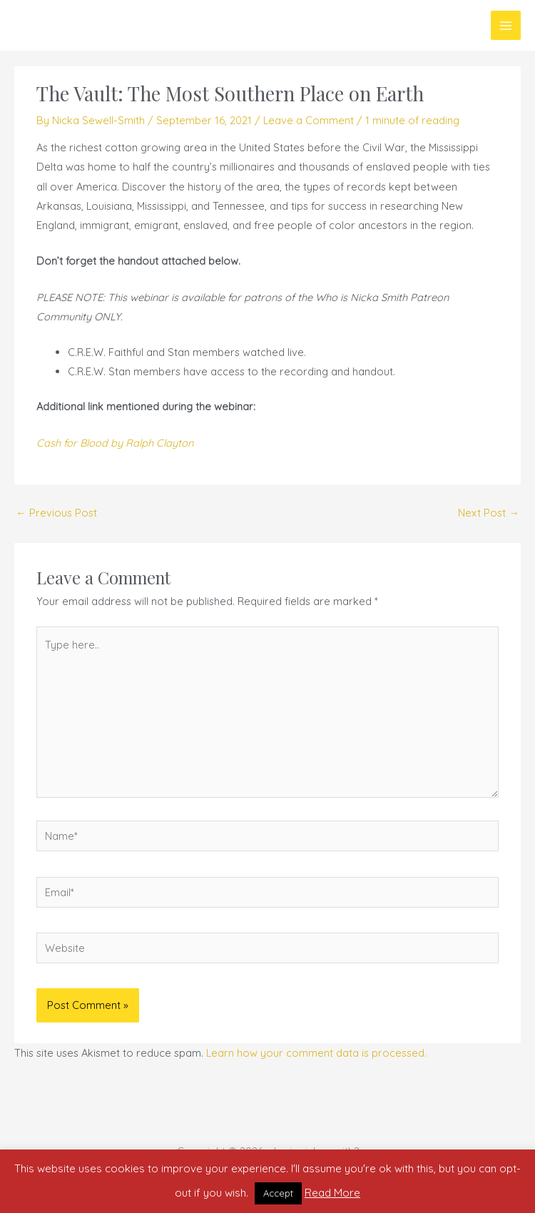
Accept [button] (278, 1193)
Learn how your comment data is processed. (316, 1053)
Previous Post (56, 512)
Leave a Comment (308, 120)
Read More (332, 1192)
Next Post (488, 512)
